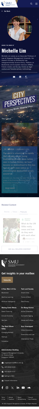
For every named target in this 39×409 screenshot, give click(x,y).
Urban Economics (26, 330)
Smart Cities (25, 293)
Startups (4, 337)
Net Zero (4, 320)
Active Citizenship (27, 311)
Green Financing (7, 311)
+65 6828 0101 (8, 372)
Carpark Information (9, 380)
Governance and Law (27, 334)
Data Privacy (25, 301)
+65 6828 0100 (8, 367)
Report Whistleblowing (22, 398)
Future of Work (26, 297)
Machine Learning (7, 297)
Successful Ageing (27, 316)
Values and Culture (27, 320)
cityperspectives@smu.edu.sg (12, 363)
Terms (3, 398)
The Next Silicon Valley (8, 327)
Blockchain (5, 293)
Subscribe (7, 280)
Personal (32, 398)
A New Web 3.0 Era (9, 289)
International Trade (27, 339)
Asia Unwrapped (27, 326)
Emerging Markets (7, 332)
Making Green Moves (9, 308)
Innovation (5, 341)
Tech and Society (27, 289)
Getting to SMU (8, 376)
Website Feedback (11, 398)
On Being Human (27, 308)
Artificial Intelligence (8, 301)
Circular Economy (7, 316)
